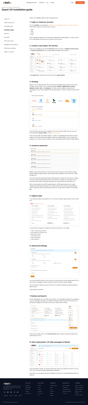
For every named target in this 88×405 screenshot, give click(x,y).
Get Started (80, 2)
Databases (27, 385)
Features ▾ (41, 2)
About (51, 387)
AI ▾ (47, 2)
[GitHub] (4, 392)
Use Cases (40, 393)
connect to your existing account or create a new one (63, 25)
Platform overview (9, 52)
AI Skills (39, 389)
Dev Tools (27, 389)
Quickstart (7, 37)
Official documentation (10, 48)
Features (6, 33)
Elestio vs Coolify (79, 394)
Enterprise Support (67, 391)
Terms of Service (66, 389)
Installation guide (9, 30)
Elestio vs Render (79, 389)
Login (72, 2)
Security (52, 391)
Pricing (52, 2)
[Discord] (17, 392)
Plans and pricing (8, 41)
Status (51, 393)
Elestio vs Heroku (79, 385)
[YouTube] (11, 392)
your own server (55, 133)
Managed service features (11, 44)
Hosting (27, 391)
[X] (14, 392)
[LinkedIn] (8, 392)
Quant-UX (5, 7)
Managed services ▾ (32, 2)
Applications (28, 387)
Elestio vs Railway (79, 387)
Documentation (66, 385)
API (38, 395)
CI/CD (39, 387)
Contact (64, 393)
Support (52, 395)
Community (65, 387)
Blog (51, 389)
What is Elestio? (53, 385)
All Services (28, 393)
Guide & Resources (14, 7)
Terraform (40, 391)
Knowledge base (8, 26)
